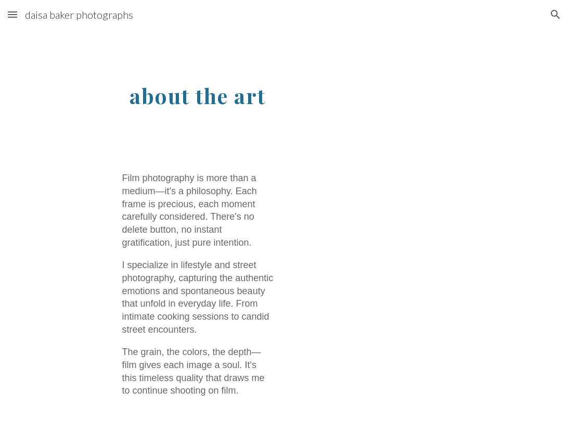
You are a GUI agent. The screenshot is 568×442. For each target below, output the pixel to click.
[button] (12, 14)
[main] (197, 92)
